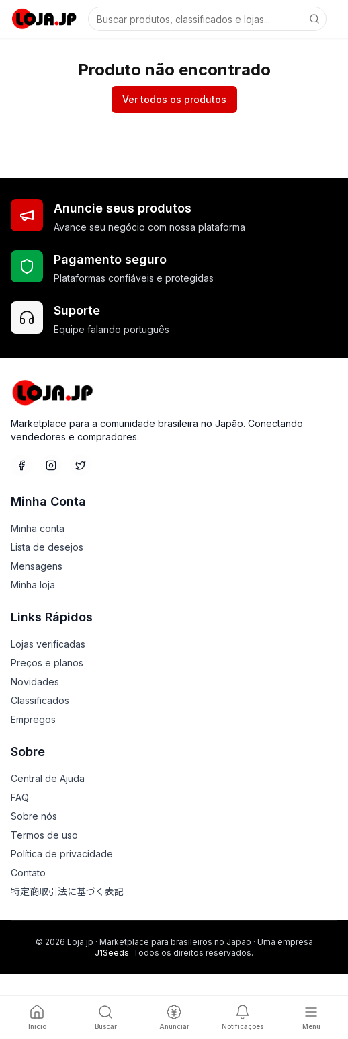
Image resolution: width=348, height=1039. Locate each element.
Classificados (40, 700)
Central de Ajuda (48, 778)
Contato (28, 872)
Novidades (35, 681)
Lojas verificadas (48, 644)
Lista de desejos (47, 547)
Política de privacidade (62, 853)
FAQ (20, 797)
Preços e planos (47, 662)
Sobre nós (34, 816)
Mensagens (36, 566)
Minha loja (33, 584)
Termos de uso (44, 835)
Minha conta (37, 528)
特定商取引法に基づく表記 (67, 891)
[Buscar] (314, 19)
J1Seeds (112, 953)
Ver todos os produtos (174, 99)
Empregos (33, 719)
